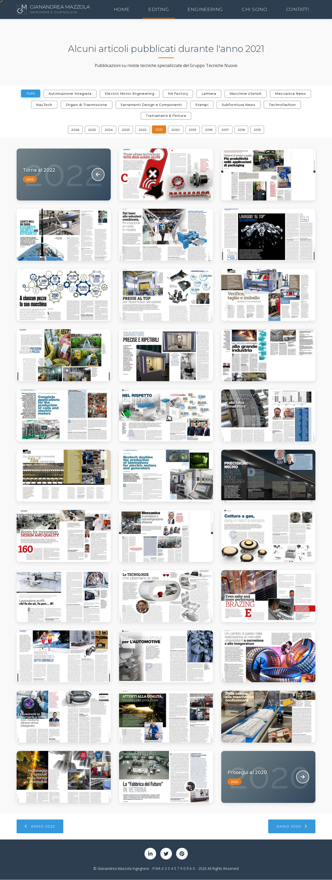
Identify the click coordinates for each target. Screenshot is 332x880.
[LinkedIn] (150, 854)
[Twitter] (166, 854)
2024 (106, 130)
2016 (244, 130)
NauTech (43, 105)
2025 (89, 130)
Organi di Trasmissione (86, 105)
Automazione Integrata (69, 94)
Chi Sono (278, 10)
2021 (159, 130)
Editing (216, 10)
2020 (176, 130)
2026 (71, 130)
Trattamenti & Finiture (166, 116)
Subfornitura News (239, 105)
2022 (142, 130)
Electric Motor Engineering (129, 94)
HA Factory (178, 94)
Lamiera (209, 94)
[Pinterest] (182, 854)
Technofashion (283, 105)
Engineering (246, 10)
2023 (124, 130)
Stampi (201, 105)
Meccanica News (291, 94)
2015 (261, 130)
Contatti (305, 10)
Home (194, 10)
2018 (211, 130)
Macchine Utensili (246, 94)
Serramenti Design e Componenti (151, 105)
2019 (194, 130)
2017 (228, 130)
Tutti (29, 93)
